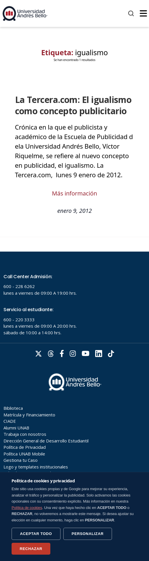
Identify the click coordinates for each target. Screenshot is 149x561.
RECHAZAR (31, 549)
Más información (74, 193)
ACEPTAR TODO (36, 534)
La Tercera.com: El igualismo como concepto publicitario (73, 105)
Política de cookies (27, 507)
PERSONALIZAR (88, 534)
